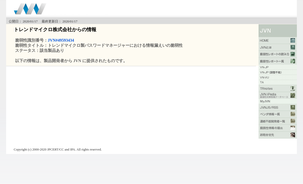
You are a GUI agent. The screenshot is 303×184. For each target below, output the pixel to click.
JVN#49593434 (61, 40)
